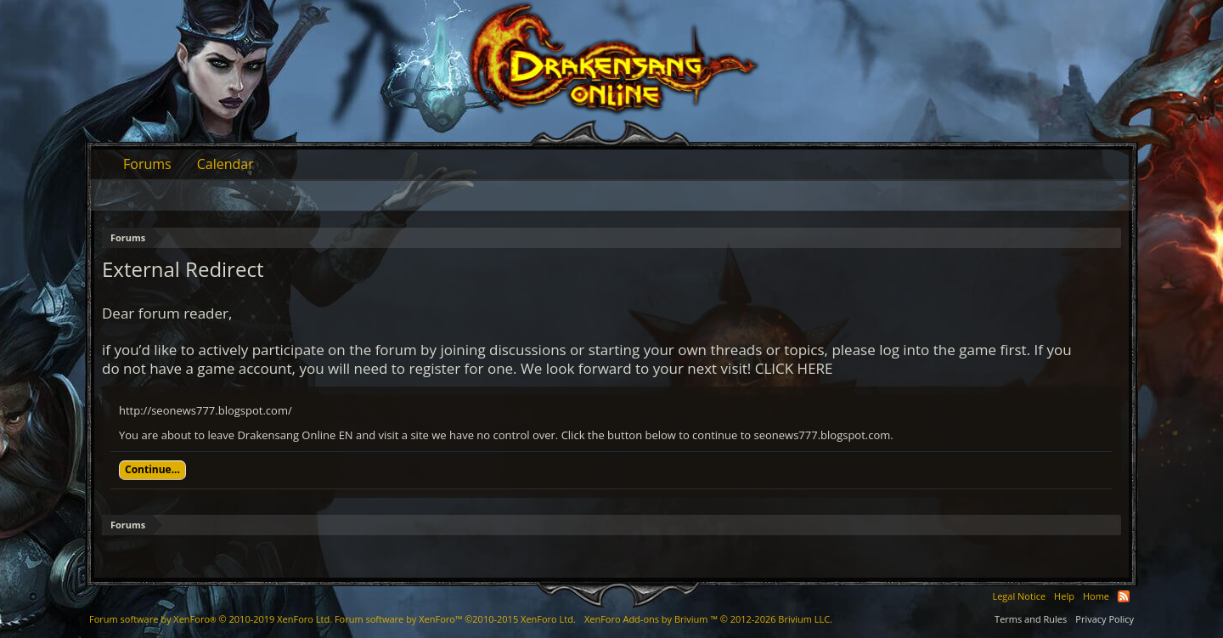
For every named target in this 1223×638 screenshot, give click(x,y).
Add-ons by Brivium (708, 619)
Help (1064, 596)
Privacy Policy (1104, 619)
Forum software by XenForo (210, 619)
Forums (147, 164)
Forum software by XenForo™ (455, 619)
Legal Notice (1018, 596)
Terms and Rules (1031, 619)
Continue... (152, 469)
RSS (1124, 596)
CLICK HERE (794, 368)
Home (1096, 596)
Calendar (225, 164)
